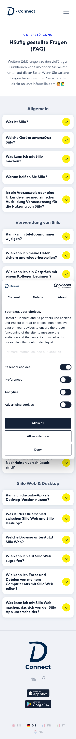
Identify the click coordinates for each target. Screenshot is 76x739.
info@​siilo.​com (44, 83)
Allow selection (38, 436)
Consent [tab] (13, 297)
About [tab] (62, 297)
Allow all (38, 423)
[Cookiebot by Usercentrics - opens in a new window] (54, 286)
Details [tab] (38, 297)
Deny (38, 449)
